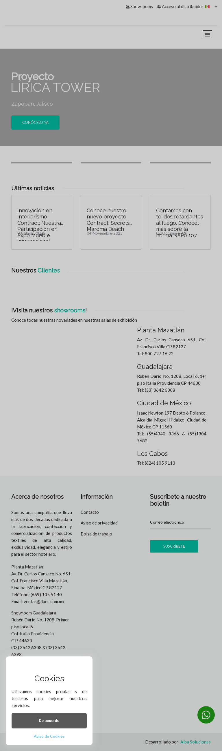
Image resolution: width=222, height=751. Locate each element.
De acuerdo (49, 720)
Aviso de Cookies (49, 736)
